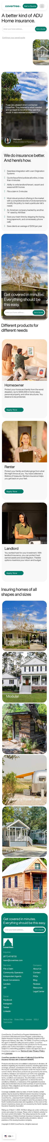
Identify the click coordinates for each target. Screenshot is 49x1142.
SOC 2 (36, 1019)
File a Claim (8, 968)
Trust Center (7, 1022)
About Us (37, 968)
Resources (37, 987)
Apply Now (11, 409)
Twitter (6, 1007)
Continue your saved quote (13, 37)
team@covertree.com (12, 960)
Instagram (7, 1003)
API (4, 987)
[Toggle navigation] (42, 6)
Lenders (6, 983)
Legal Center (38, 991)
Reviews (36, 983)
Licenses (28, 1019)
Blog (35, 980)
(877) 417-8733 (9, 956)
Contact (36, 972)
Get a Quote (30, 6)
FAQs (35, 976)
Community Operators (13, 972)
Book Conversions (11, 980)
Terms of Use (7, 1019)
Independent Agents (12, 976)
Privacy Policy (19, 1019)
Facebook (7, 999)
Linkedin (7, 1011)
